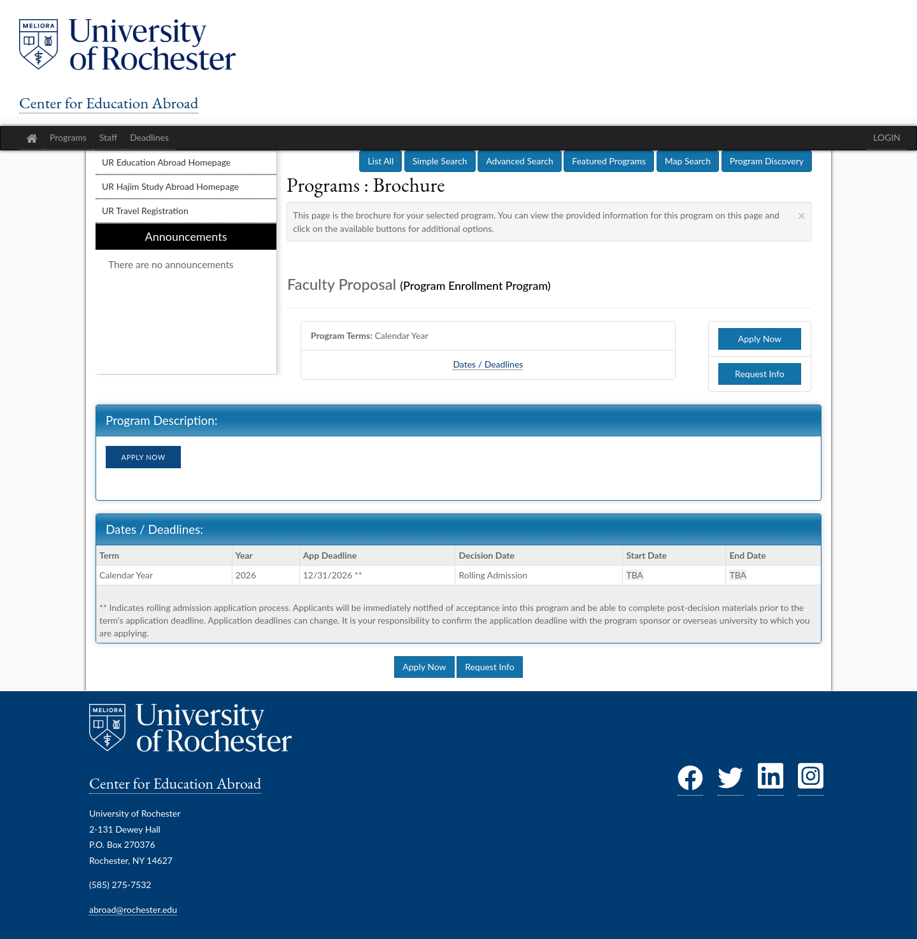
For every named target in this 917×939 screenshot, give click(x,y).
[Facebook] (690, 782)
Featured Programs (609, 160)
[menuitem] (186, 299)
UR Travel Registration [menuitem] (145, 210)
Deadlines (149, 137)
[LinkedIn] (770, 782)
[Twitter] (730, 782)
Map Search (688, 160)
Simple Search (440, 160)
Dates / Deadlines (488, 364)
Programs (68, 137)
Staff (108, 137)
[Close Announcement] (802, 215)
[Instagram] (810, 782)
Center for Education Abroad (108, 102)
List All (380, 160)
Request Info (760, 373)
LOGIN (886, 137)
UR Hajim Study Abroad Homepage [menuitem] (170, 186)
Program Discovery (767, 160)
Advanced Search (519, 160)
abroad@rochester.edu (133, 909)
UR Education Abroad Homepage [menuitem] (166, 162)
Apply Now (759, 338)
